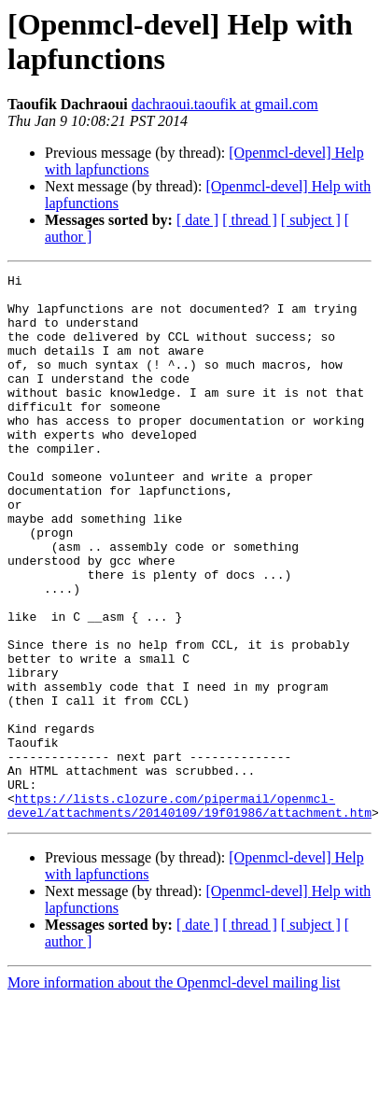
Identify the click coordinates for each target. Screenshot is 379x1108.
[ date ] (197, 220)
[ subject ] (311, 220)
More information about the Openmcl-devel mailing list (173, 1075)
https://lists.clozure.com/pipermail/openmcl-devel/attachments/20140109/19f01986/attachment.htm (189, 896)
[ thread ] (249, 220)
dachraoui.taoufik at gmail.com (225, 104)
